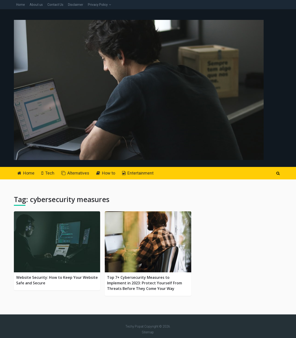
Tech (47, 173)
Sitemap (148, 332)
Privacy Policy (98, 4)
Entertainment (138, 173)
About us (36, 4)
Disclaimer (75, 4)
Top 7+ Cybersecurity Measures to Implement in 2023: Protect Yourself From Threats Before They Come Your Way (144, 283)
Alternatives (75, 173)
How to (105, 173)
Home (20, 4)
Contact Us (55, 4)
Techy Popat (134, 326)
